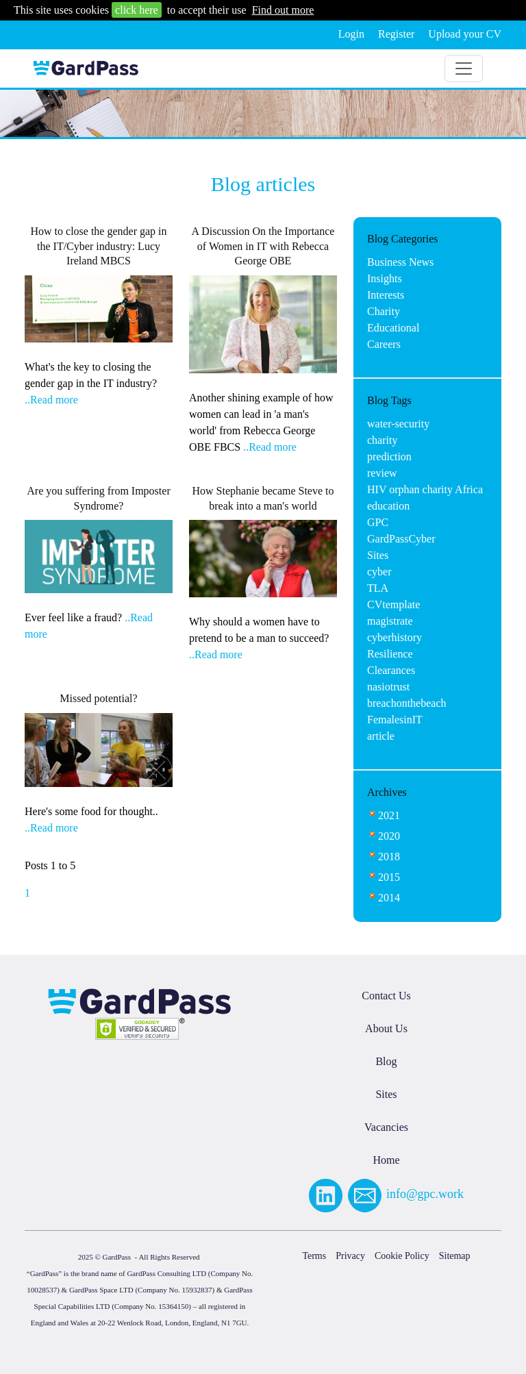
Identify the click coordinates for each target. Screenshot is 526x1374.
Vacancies (386, 1127)
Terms (314, 1256)
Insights (384, 278)
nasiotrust (388, 686)
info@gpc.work (425, 1194)
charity (382, 440)
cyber (379, 571)
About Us (386, 1028)
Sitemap (455, 1256)
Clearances (391, 670)
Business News (400, 262)
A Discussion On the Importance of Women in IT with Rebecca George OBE (263, 245)
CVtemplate (393, 604)
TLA (377, 588)
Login (351, 34)
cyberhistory (394, 637)
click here (136, 10)
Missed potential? (98, 698)
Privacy (350, 1256)
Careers (384, 344)
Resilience (390, 654)
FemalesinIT (395, 719)
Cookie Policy (402, 1256)
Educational (393, 328)
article (380, 736)
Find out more (283, 10)
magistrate (390, 621)
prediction (389, 456)
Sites (377, 555)
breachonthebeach (406, 703)
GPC (377, 522)
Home (386, 1160)
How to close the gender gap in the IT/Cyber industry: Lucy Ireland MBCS (98, 245)
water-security (398, 423)
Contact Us (386, 995)
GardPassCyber (401, 539)
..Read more (51, 399)
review (382, 473)
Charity (383, 311)
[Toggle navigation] (463, 68)
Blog (386, 1061)
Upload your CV (464, 34)
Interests (385, 295)
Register (396, 34)
